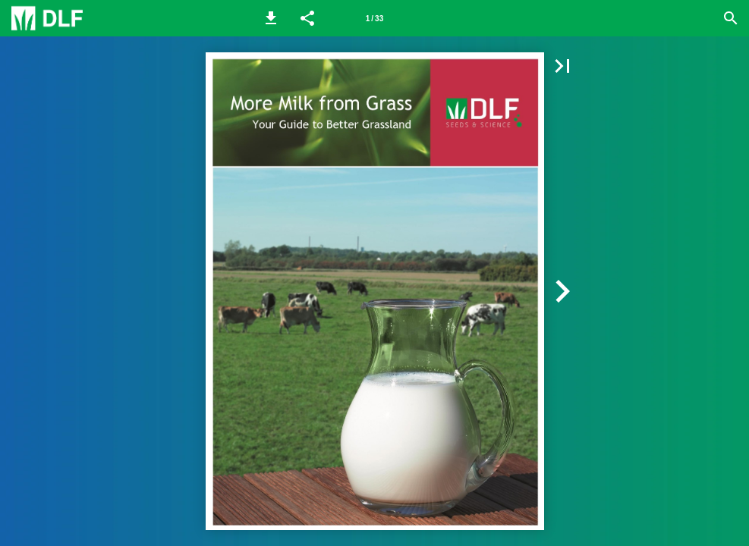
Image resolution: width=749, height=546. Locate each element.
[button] (271, 18)
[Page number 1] (374, 18)
